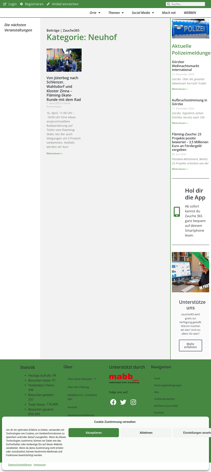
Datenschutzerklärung (20, 464)
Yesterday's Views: (41, 391)
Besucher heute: (40, 386)
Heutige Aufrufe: (40, 381)
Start (157, 384)
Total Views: (37, 410)
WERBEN (190, 15)
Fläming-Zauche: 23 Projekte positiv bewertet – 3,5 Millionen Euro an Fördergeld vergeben (190, 148)
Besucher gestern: (41, 400)
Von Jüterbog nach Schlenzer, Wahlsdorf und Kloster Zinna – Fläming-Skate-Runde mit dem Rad (64, 94)
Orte (95, 15)
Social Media (143, 15)
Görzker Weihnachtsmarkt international (185, 71)
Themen (116, 15)
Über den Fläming (78, 392)
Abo (156, 397)
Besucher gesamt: (41, 415)
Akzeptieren (94, 433)
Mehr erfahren (190, 351)
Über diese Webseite (82, 384)
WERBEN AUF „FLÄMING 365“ (82, 403)
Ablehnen (146, 433)
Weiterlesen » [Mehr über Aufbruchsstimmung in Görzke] (180, 129)
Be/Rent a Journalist (166, 411)
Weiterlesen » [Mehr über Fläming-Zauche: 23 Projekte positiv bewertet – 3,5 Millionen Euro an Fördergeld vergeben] (180, 174)
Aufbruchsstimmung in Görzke (189, 108)
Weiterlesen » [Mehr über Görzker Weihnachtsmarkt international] (180, 94)
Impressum (40, 464)
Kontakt (72, 413)
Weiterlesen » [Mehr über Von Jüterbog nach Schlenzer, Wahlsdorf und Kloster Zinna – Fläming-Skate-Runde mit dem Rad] (54, 159)
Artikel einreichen (164, 404)
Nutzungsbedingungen (168, 391)
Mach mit (169, 15)
